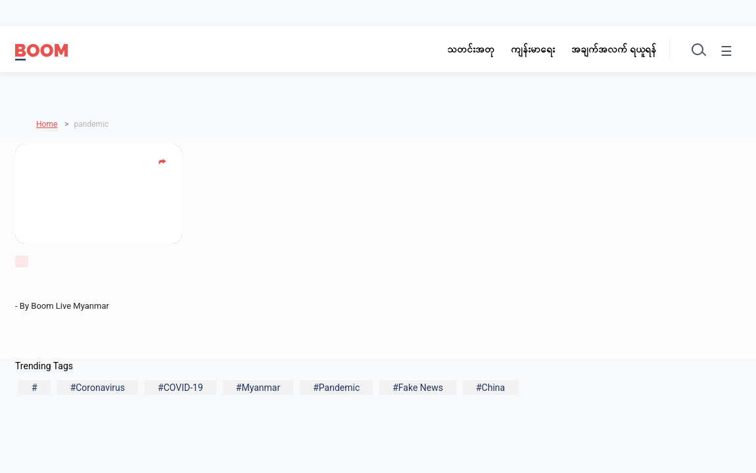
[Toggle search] (697, 49)
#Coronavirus (97, 387)
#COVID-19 (180, 387)
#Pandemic (336, 387)
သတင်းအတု (470, 49)
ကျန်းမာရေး (533, 49)
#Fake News (417, 387)
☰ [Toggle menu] (726, 51)
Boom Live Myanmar (72, 306)
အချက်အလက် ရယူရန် (613, 49)
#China (490, 387)
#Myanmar (258, 387)
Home (46, 124)
